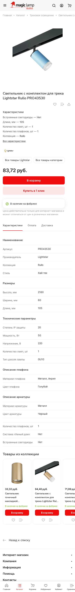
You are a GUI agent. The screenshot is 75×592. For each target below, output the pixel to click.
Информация (12, 567)
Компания (9, 561)
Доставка (47, 225)
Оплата (32, 225)
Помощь (9, 573)
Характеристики (12, 225)
